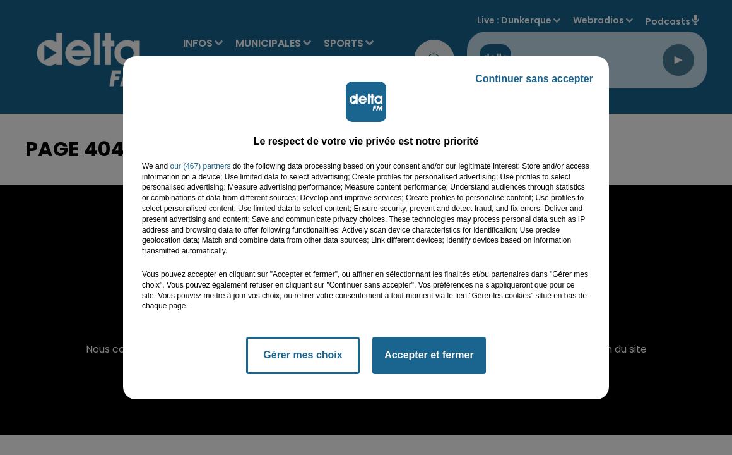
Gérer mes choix (302, 354)
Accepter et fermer (428, 354)
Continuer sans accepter (534, 78)
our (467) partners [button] (200, 166)
